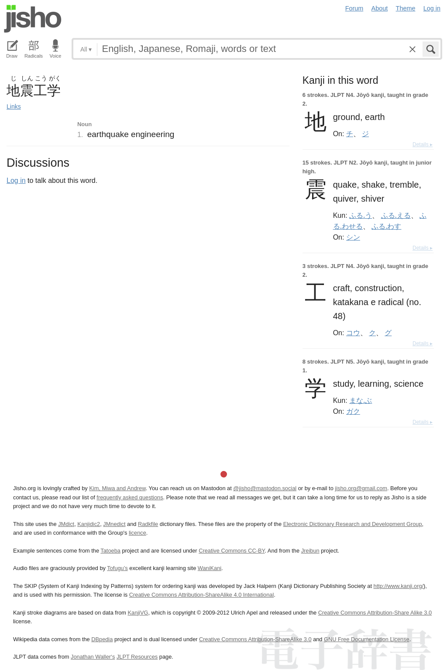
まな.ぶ (360, 400)
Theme (406, 8)
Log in (431, 8)
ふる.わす (386, 226)
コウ (353, 332)
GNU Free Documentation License (366, 639)
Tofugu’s (117, 568)
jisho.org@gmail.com (361, 488)
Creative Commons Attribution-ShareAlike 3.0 (255, 639)
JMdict (66, 524)
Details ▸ (423, 144)
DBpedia (102, 639)
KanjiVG (137, 612)
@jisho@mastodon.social (264, 488)
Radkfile (148, 524)
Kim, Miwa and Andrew (117, 488)
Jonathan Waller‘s (93, 656)
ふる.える (396, 215)
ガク (353, 411)
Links (14, 106)
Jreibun (310, 550)
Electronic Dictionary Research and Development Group (352, 524)
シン (353, 237)
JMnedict (114, 524)
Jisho (33, 19)
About (379, 8)
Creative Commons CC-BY (232, 550)
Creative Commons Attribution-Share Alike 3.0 (375, 612)
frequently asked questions (129, 497)
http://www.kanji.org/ (399, 586)
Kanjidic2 (88, 524)
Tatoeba (110, 550)
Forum (354, 8)
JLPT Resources (137, 656)
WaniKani (209, 568)
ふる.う (360, 215)
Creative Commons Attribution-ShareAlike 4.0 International (201, 594)
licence (137, 532)
